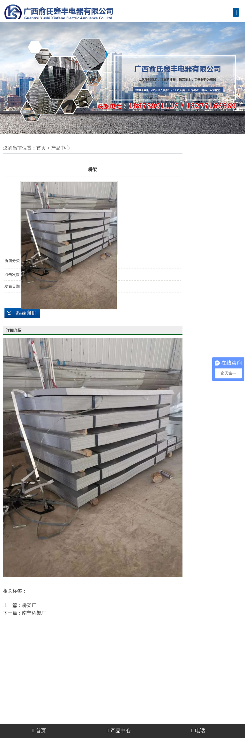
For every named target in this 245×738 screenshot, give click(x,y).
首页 (41, 148)
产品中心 (60, 148)
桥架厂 (29, 605)
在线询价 (22, 313)
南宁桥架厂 (34, 613)
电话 (198, 730)
